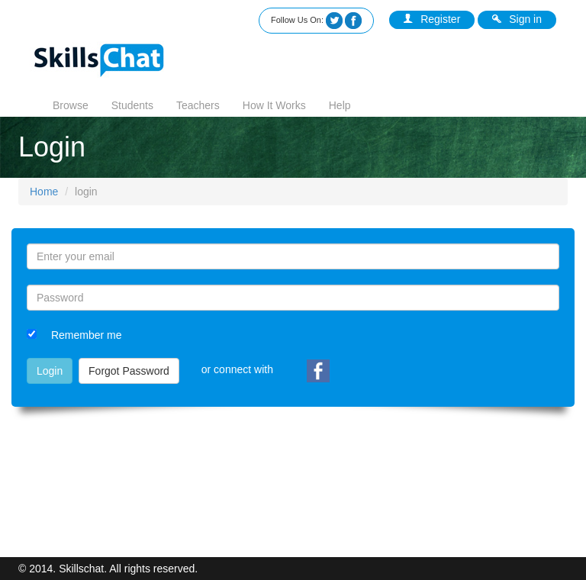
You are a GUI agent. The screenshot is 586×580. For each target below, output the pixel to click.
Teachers (198, 105)
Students (132, 105)
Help (340, 105)
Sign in (517, 19)
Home (44, 191)
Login (50, 371)
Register (432, 19)
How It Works (274, 105)
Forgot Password (129, 371)
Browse (71, 105)
